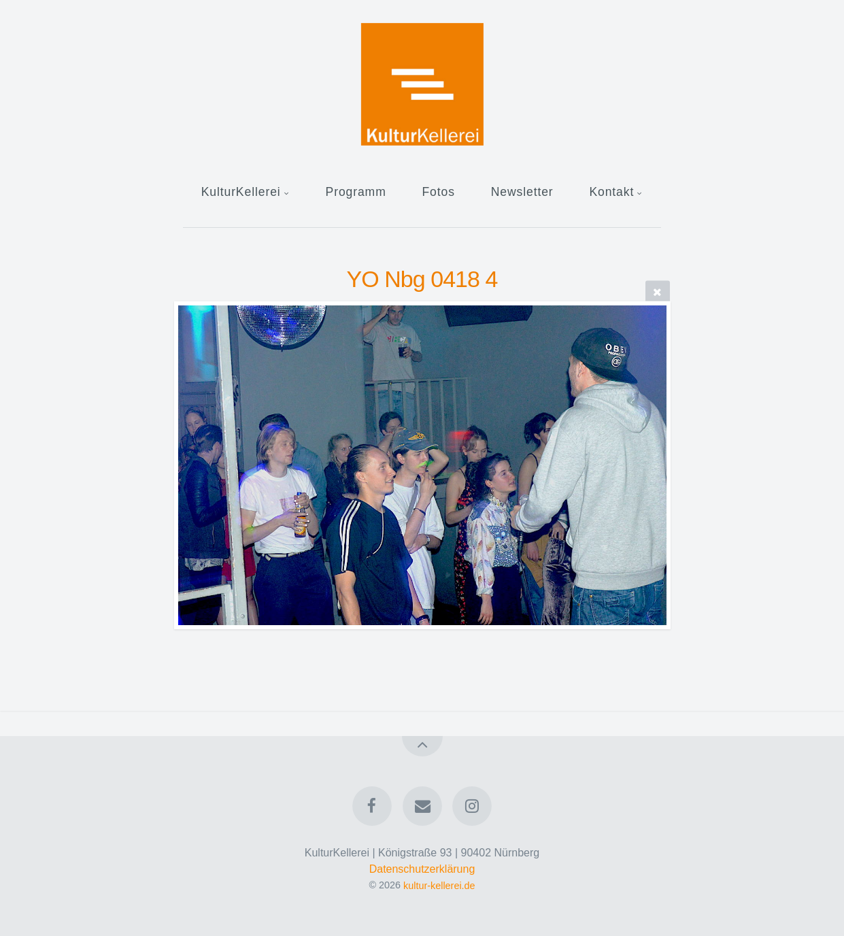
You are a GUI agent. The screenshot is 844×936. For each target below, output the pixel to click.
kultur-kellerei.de (439, 885)
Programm (356, 192)
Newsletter (522, 192)
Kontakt (611, 192)
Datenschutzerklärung (422, 869)
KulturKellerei (241, 192)
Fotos (438, 192)
